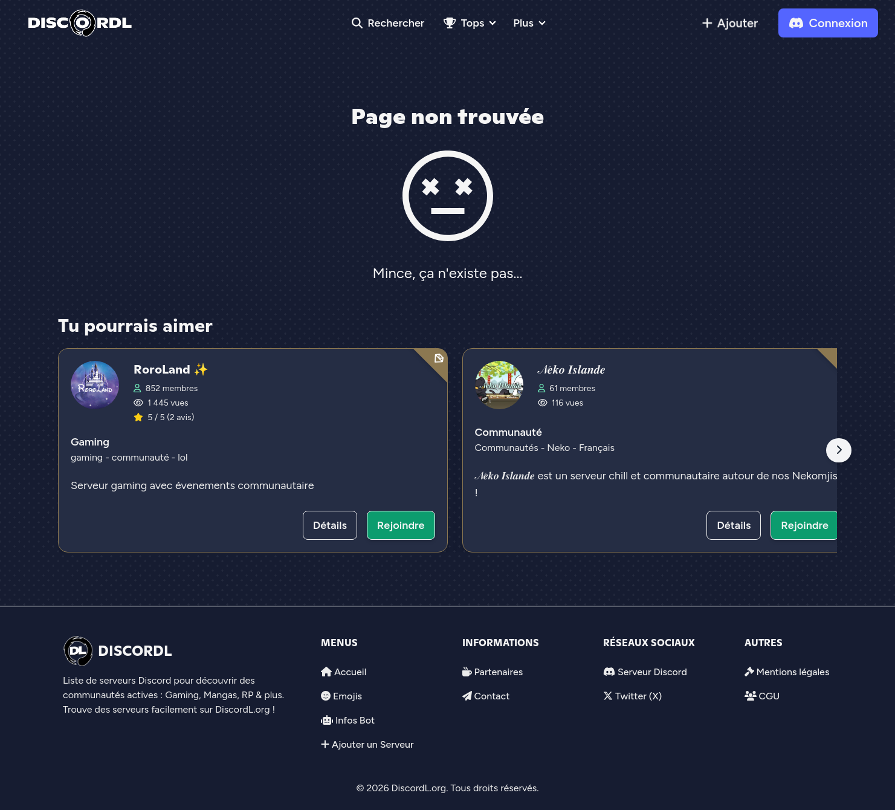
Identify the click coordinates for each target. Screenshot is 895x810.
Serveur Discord (652, 672)
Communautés (508, 447)
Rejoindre (401, 525)
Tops (464, 23)
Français (597, 447)
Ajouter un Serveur (373, 744)
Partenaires (498, 672)
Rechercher (388, 23)
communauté (142, 457)
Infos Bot (355, 720)
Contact (491, 696)
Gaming (90, 442)
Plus (523, 23)
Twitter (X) (638, 696)
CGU (769, 696)
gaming (88, 457)
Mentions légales (792, 672)
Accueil (350, 672)
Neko (559, 447)
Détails (330, 525)
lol (182, 457)
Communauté (508, 432)
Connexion (828, 23)
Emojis (347, 696)
